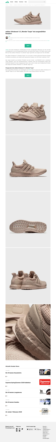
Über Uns (45, 432)
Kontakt (44, 435)
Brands (44, 426)
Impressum (45, 430)
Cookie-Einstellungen (46, 437)
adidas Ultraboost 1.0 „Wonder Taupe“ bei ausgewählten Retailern (29, 5)
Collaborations (46, 429)
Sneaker (11, 1)
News (26, 1)
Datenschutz (46, 433)
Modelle (44, 428)
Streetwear (21, 1)
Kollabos (16, 1)
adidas (7, 49)
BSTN (30, 69)
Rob (9, 36)
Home (7, 5)
